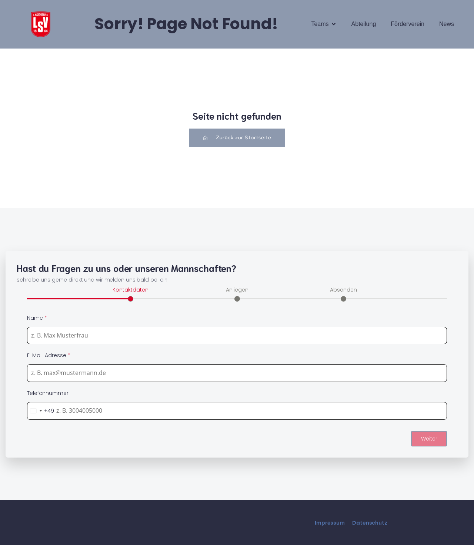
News (446, 24)
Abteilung (363, 24)
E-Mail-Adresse (48, 355)
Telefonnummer (48, 392)
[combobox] (40, 410)
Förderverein (407, 24)
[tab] (130, 293)
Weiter (429, 438)
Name (37, 317)
